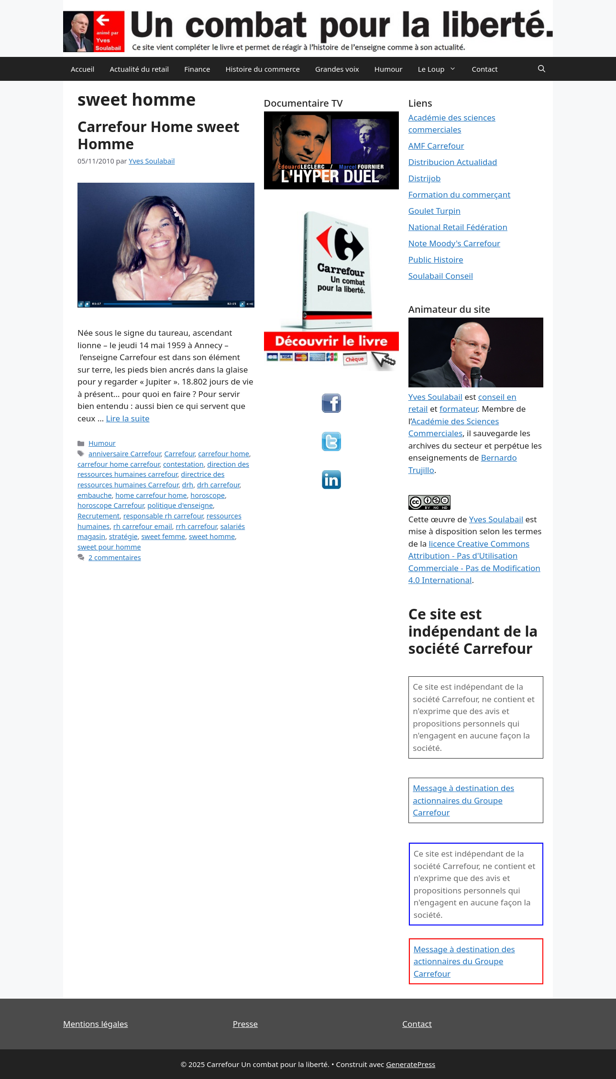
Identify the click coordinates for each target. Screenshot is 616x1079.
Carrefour (179, 453)
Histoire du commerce (262, 69)
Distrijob (424, 178)
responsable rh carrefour (163, 515)
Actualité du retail (139, 69)
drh (188, 484)
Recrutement (98, 515)
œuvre (442, 519)
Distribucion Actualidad (452, 161)
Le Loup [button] (441, 69)
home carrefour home (151, 495)
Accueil (82, 69)
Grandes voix (337, 69)
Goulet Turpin (434, 210)
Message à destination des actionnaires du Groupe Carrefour (463, 800)
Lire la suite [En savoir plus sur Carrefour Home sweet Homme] (128, 418)
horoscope (207, 495)
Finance (197, 69)
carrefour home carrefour (118, 464)
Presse (245, 1023)
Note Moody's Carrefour (454, 243)
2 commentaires (114, 557)
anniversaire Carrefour (124, 453)
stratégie (123, 536)
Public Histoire (435, 259)
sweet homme (212, 536)
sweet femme (163, 536)
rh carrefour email (142, 526)
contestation (183, 464)
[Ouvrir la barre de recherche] (541, 69)
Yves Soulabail (496, 519)
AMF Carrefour (436, 145)
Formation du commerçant (459, 194)
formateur (458, 408)
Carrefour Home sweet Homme (158, 135)
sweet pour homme (109, 546)
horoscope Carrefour (110, 505)
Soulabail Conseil (440, 275)
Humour (388, 69)
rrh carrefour (196, 526)
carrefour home (223, 453)
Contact (484, 69)
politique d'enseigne (180, 505)
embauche (94, 495)
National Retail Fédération (457, 226)
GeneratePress (410, 1064)
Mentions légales (95, 1023)
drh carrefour (218, 484)
